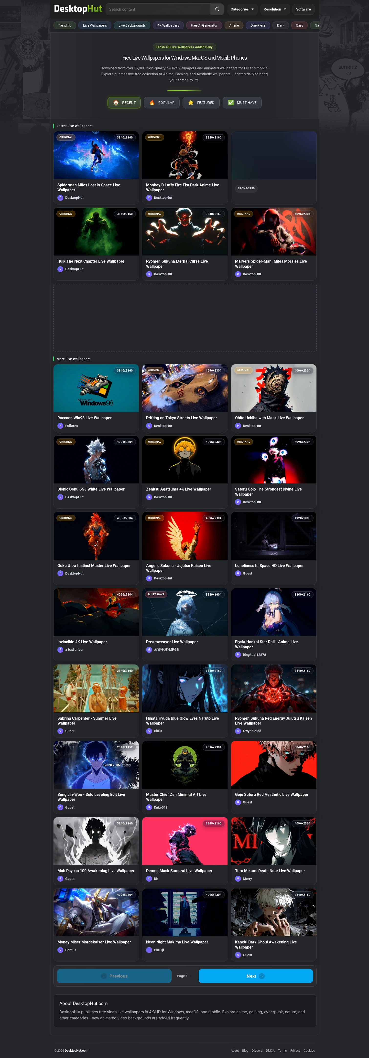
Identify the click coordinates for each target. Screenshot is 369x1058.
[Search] (217, 9)
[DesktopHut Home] (78, 9)
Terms (282, 1050)
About (235, 1050)
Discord (257, 1050)
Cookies (309, 1050)
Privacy (295, 1050)
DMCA (270, 1050)
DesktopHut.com (76, 1050)
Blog (245, 1050)
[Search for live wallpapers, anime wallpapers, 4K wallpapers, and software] (158, 9)
